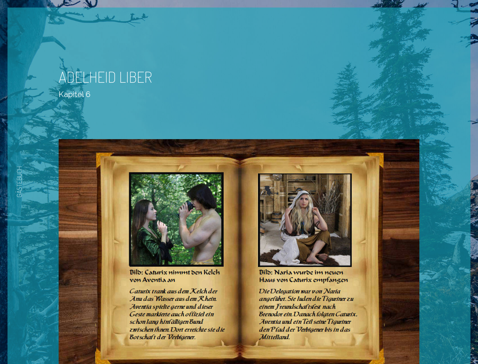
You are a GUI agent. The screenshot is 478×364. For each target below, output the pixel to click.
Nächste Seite (260, 342)
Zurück (216, 342)
